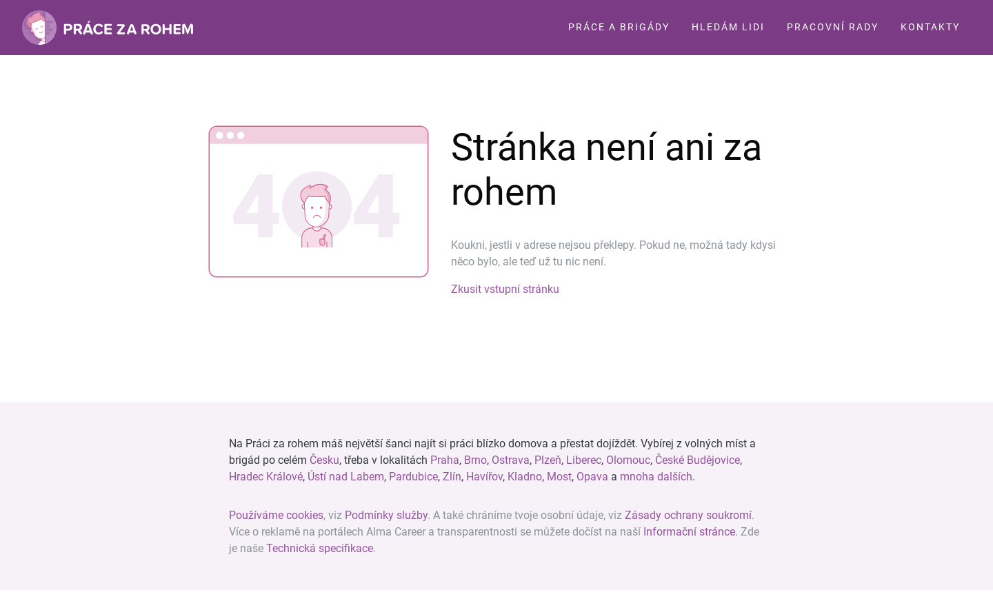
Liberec (583, 460)
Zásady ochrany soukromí (688, 515)
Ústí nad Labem (346, 476)
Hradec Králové (266, 476)
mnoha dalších (656, 476)
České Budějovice (697, 460)
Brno (475, 460)
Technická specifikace (319, 548)
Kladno (525, 476)
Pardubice (413, 476)
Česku (324, 460)
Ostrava (511, 460)
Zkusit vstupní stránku (505, 289)
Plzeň (547, 460)
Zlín (452, 476)
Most (559, 476)
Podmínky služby (386, 515)
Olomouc (628, 460)
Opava (592, 476)
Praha (444, 460)
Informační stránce (689, 531)
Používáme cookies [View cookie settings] (276, 515)
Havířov (484, 476)
